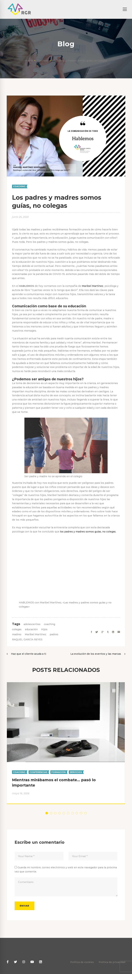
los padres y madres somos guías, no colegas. (88, 531)
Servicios (76, 772)
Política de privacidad (112, 962)
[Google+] (102, 632)
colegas (16, 629)
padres (54, 634)
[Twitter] (96, 632)
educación (31, 629)
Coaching (42, 60)
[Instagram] (23, 962)
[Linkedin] (113, 632)
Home (29, 60)
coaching (49, 624)
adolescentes (32, 624)
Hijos (44, 629)
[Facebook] (91, 632)
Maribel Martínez (92, 285)
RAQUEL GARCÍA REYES (27, 639)
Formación (58, 772)
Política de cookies (82, 962)
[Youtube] (32, 962)
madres (16, 634)
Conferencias (38, 772)
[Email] (118, 632)
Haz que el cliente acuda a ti (28, 653)
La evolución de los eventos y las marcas (95, 653)
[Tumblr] (108, 632)
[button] (46, 813)
